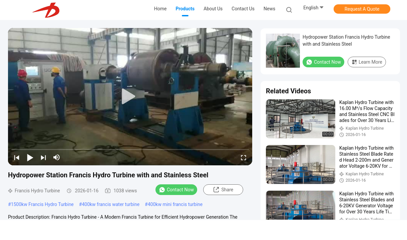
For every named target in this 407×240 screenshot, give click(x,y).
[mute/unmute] (56, 157)
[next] (43, 157)
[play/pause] (30, 157)
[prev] (16, 157)
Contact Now (176, 190)
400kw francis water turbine (110, 204)
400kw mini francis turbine (175, 204)
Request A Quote (362, 9)
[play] (130, 96)
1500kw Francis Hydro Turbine (42, 204)
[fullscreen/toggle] (243, 157)
